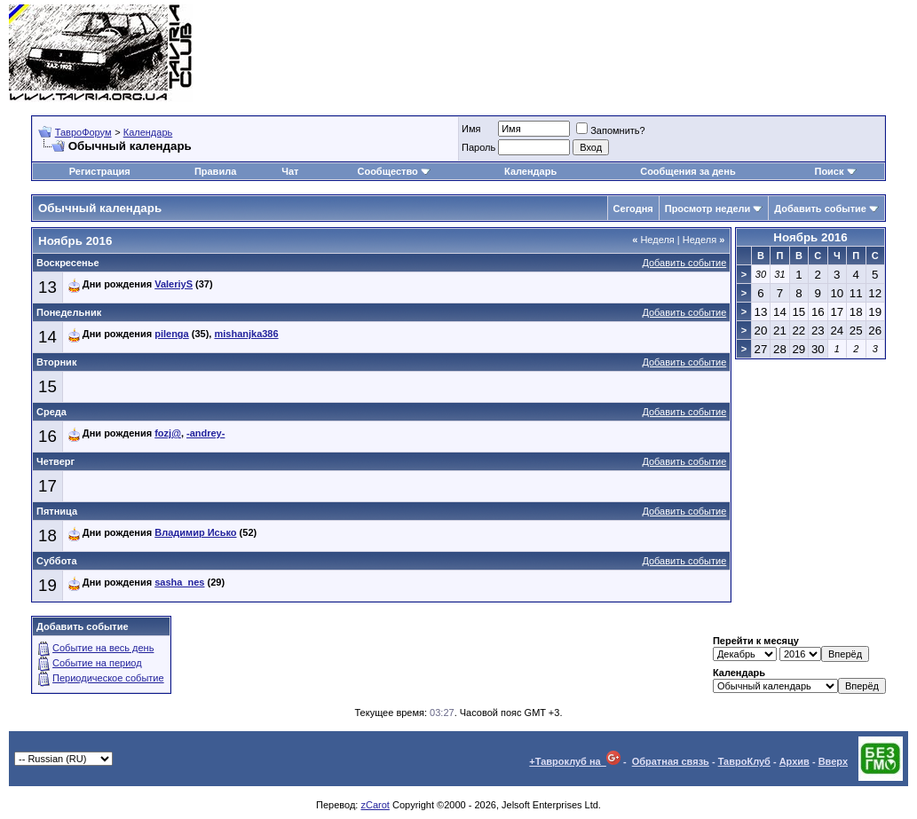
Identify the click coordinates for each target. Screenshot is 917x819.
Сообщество (393, 171)
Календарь (148, 132)
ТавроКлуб (744, 761)
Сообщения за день (687, 171)
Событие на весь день (103, 647)
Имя (471, 128)
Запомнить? (610, 130)
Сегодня (633, 208)
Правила (215, 171)
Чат (289, 171)
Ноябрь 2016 (810, 237)
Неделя (653, 239)
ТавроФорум (83, 132)
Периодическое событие (108, 678)
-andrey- (205, 433)
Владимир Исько (195, 532)
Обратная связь (670, 761)
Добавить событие (820, 208)
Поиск (835, 171)
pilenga (171, 333)
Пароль (478, 147)
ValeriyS (173, 284)
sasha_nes (179, 582)
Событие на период (97, 663)
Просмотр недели (708, 208)
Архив (794, 761)
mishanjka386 (246, 333)
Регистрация (99, 171)
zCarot (374, 804)
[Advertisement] (585, 53)
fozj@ (167, 433)
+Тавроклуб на (575, 761)
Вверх (833, 761)
